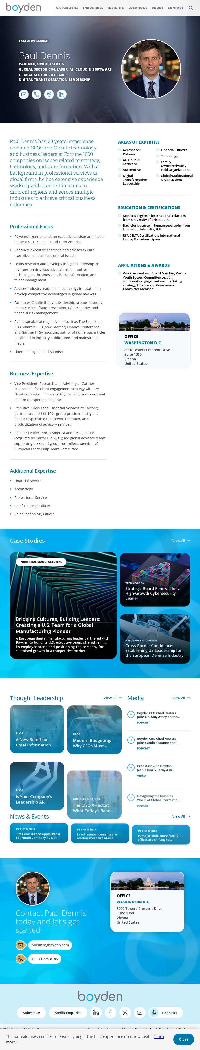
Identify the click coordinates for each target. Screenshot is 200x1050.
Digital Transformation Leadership (54, 79)
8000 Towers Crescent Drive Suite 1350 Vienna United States (147, 356)
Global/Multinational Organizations (177, 177)
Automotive (132, 169)
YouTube (140, 1012)
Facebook (110, 1012)
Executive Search (33, 41)
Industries (93, 8)
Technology (169, 156)
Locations (138, 8)
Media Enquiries (68, 1012)
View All (178, 540)
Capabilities (67, 8)
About (157, 8)
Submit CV (31, 1012)
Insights (116, 8)
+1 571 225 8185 (45, 958)
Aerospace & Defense (132, 152)
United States (50, 63)
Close (183, 1039)
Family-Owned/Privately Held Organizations (175, 166)
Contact (175, 8)
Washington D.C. (143, 342)
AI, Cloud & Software (91, 69)
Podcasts (169, 1012)
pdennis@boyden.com (50, 945)
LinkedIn (96, 1012)
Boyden (23, 8)
